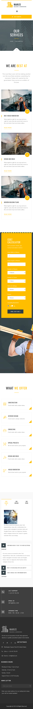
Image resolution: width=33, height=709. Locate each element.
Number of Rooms (16, 271)
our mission (16, 502)
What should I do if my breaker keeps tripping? (14, 574)
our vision (26, 502)
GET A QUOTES (16, 17)
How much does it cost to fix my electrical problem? (15, 546)
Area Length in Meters (16, 263)
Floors (16, 296)
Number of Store (16, 280)
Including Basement (13, 302)
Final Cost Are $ (15, 311)
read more (8, 128)
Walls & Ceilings (16, 288)
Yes (9, 306)
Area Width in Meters (16, 254)
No (13, 306)
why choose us (6, 503)
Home (11, 41)
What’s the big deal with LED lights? (13, 568)
